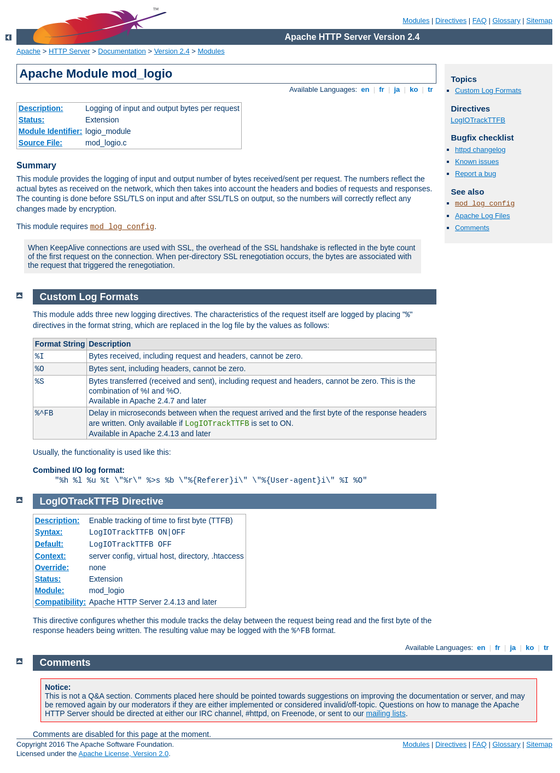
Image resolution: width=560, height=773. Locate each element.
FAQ (479, 20)
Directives (450, 20)
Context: (50, 556)
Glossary (506, 20)
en (365, 89)
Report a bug (475, 173)
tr (430, 89)
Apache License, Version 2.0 (123, 753)
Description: (41, 108)
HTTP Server (69, 51)
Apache (28, 51)
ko (414, 89)
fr (382, 89)
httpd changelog (480, 149)
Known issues (477, 161)
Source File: (40, 142)
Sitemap (539, 20)
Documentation (121, 51)
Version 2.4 (172, 51)
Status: (31, 119)
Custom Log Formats (488, 90)
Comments (472, 228)
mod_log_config (122, 226)
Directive (143, 501)
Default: (49, 544)
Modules (415, 20)
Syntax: (49, 532)
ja (397, 89)
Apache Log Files (482, 216)
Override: (52, 567)
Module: (50, 590)
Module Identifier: (51, 131)
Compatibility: (60, 602)
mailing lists (385, 713)
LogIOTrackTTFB (478, 120)
